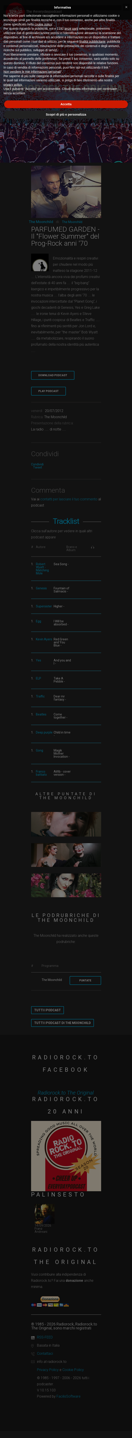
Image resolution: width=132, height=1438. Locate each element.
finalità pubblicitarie (92, 41)
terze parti (71, 28)
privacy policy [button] (13, 84)
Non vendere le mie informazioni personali (32, 71)
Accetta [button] (66, 104)
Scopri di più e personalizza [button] (66, 114)
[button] (126, 7)
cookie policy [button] (43, 24)
